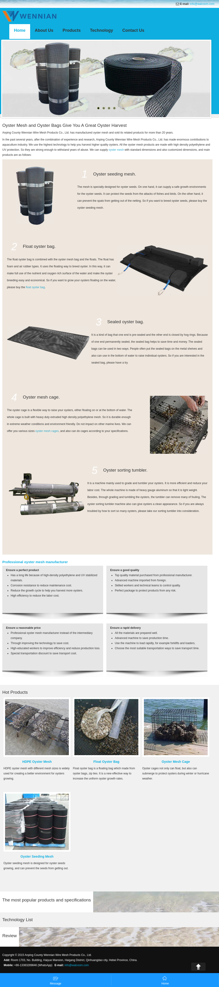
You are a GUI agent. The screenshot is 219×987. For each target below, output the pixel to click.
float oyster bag (35, 287)
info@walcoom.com (202, 4)
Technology (101, 30)
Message (55, 980)
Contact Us (133, 30)
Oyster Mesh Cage (176, 761)
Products (72, 30)
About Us (44, 30)
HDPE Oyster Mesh (37, 761)
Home (19, 30)
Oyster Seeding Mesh (37, 856)
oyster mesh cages (47, 431)
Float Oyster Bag (106, 761)
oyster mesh (116, 149)
